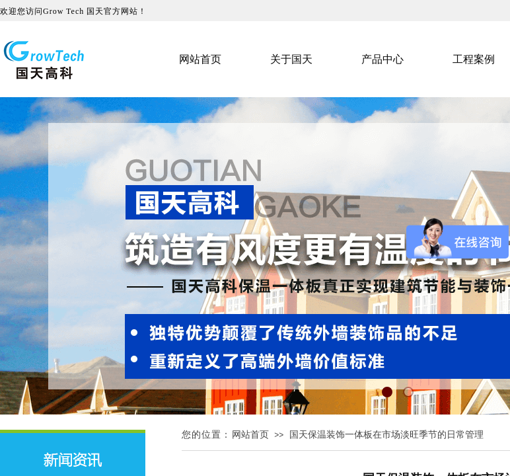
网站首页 (250, 435)
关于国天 (291, 59)
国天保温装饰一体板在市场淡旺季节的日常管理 (386, 435)
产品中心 (382, 59)
